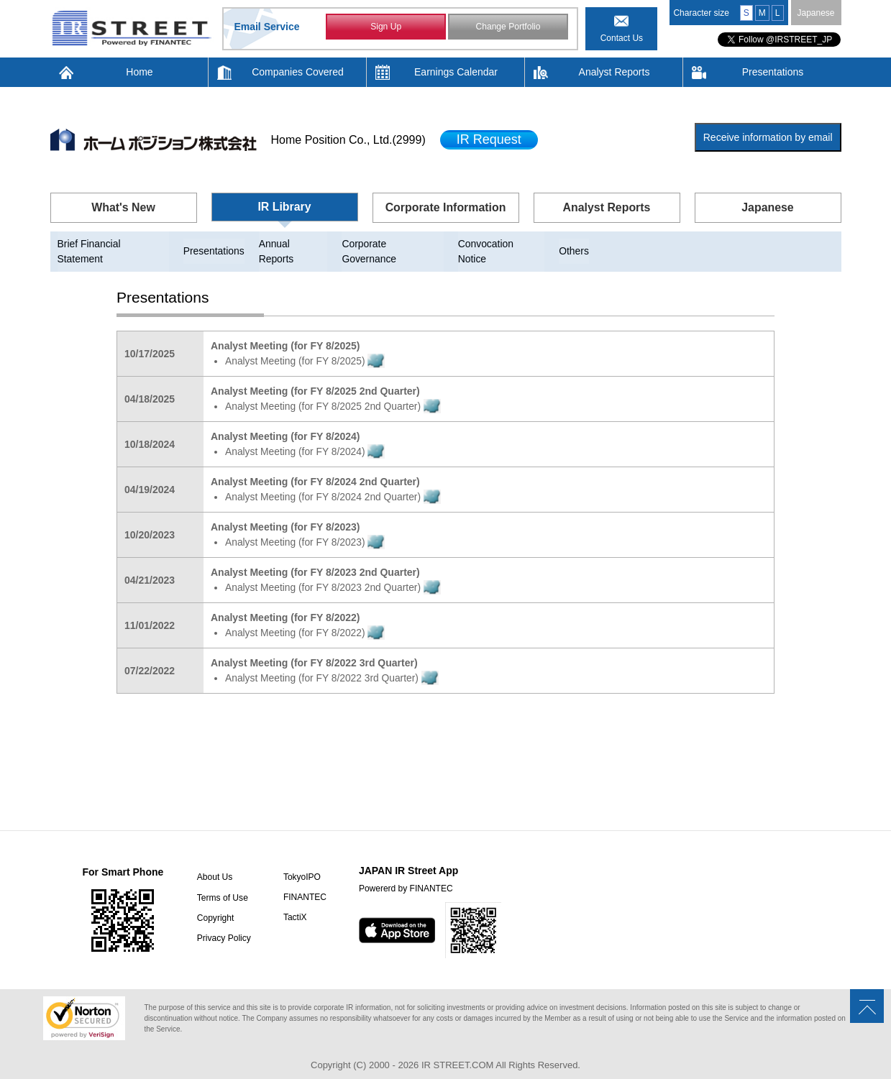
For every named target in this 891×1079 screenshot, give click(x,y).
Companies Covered (298, 72)
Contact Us (621, 38)
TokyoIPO (300, 863)
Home (139, 72)
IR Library (284, 207)
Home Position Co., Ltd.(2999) (348, 140)
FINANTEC (303, 883)
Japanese (815, 13)
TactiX (294, 903)
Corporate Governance (395, 243)
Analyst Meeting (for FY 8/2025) (306, 346)
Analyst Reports (614, 72)
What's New (123, 207)
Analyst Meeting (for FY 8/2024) (306, 437)
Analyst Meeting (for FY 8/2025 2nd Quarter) (334, 392)
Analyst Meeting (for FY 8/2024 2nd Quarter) (334, 482)
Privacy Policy (223, 923)
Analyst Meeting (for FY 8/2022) (306, 618)
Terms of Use (221, 883)
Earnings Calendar (456, 72)
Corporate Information (445, 207)
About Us (213, 863)
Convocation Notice (503, 243)
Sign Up (385, 27)
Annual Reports (295, 243)
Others (577, 243)
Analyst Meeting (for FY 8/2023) (306, 527)
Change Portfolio (508, 27)
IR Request (489, 139)
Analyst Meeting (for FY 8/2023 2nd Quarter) (334, 573)
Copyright (214, 903)
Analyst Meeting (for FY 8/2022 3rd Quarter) (333, 663)
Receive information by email (768, 137)
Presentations (773, 72)
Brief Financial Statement (114, 243)
